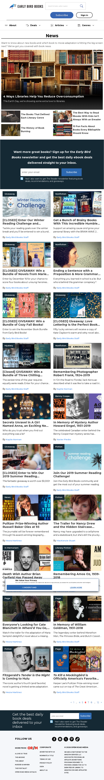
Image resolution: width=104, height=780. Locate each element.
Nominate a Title (46, 755)
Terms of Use (45, 759)
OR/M (42, 766)
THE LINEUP (19, 761)
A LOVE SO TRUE (21, 754)
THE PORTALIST (21, 768)
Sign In (84, 15)
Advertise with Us (47, 752)
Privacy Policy (46, 763)
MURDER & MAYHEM (22, 765)
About (10, 25)
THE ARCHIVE (20, 757)
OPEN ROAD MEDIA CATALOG (26, 772)
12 (98, 702)
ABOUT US (44, 770)
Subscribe (62, 15)
